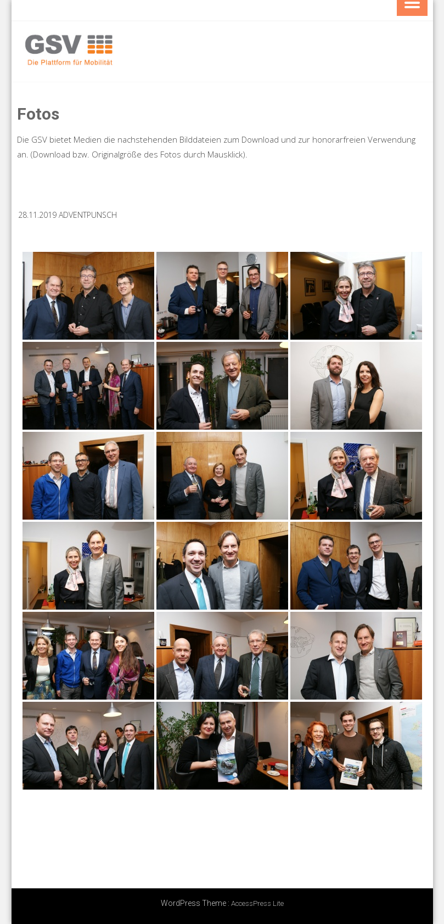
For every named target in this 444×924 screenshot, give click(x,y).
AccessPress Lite (257, 903)
